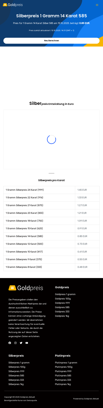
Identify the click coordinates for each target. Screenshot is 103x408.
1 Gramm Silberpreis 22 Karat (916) (24, 197)
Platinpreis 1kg (63, 384)
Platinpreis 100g (63, 367)
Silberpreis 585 (16, 375)
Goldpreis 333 (62, 311)
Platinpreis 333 (63, 380)
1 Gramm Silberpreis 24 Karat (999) (25, 190)
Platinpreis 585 (63, 375)
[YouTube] (26, 343)
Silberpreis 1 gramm (19, 362)
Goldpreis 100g (63, 298)
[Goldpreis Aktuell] (14, 5)
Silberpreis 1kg (16, 384)
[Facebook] (9, 343)
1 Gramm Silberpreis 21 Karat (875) (24, 205)
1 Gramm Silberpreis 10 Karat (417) (24, 251)
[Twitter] (21, 343)
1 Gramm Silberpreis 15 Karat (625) (24, 228)
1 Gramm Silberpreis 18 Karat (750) (24, 220)
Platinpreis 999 (63, 371)
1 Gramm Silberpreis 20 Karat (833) (24, 213)
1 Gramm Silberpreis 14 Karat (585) (24, 236)
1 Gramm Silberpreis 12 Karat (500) (24, 244)
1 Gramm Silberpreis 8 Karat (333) (24, 267)
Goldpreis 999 (62, 303)
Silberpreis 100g (16, 367)
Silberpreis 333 (16, 380)
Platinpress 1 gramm (66, 362)
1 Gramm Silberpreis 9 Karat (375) (24, 259)
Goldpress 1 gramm (65, 294)
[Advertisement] (51, 68)
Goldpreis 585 (62, 307)
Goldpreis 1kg (62, 316)
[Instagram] (15, 343)
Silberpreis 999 (16, 371)
